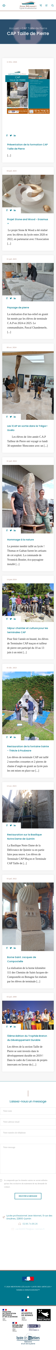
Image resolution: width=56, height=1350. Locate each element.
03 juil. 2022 (12, 878)
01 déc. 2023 (12, 668)
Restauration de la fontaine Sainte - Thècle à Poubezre (28, 748)
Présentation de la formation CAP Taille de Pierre (27, 146)
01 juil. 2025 (12, 259)
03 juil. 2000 (12, 997)
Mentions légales (20, 1286)
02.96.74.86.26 (30, 1223)
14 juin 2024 (12, 579)
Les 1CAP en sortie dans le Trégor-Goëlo (27, 428)
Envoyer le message (28, 1196)
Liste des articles (41, 1286)
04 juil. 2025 (12, 171)
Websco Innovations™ (28, 1290)
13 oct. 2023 (11, 786)
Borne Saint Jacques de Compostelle (21, 959)
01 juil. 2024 (12, 461)
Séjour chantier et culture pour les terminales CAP (27, 630)
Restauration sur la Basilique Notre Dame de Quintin (24, 837)
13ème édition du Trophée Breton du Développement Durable (27, 1038)
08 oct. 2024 (11, 347)
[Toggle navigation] (4, 5)
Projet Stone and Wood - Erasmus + (27, 221)
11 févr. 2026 (12, 62)
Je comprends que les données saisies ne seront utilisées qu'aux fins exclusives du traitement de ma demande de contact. (25, 1183)
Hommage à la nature (20, 539)
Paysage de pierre (18, 307)
